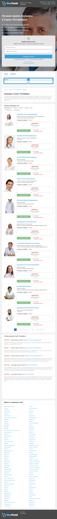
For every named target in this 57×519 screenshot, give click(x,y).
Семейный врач (32, 450)
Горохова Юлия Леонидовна (26, 178)
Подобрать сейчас (28, 56)
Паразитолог (32, 419)
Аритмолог (6, 419)
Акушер (18, 116)
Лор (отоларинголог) (8, 478)
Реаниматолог (32, 439)
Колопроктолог (7, 471)
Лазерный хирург (8, 474)
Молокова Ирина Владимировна (27, 200)
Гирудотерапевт (7, 447)
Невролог (6, 491)
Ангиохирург (7, 412)
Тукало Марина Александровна (27, 157)
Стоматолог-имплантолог (34, 461)
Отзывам (26, 107)
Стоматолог (31, 458)
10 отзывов (34, 234)
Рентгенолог (32, 443)
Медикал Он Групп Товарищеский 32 (32, 340)
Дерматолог (6, 452)
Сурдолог (31, 472)
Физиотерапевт (32, 487)
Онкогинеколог (29, 224)
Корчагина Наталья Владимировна (28, 265)
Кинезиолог (6, 467)
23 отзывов (34, 169)
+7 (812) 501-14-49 (48, 4)
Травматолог (32, 478)
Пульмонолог (32, 436)
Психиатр (31, 430)
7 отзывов (35, 277)
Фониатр (31, 491)
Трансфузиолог (32, 480)
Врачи (6, 74)
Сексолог (31, 448)
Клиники (13, 74)
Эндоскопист (32, 504)
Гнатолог (6, 448)
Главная (6, 89)
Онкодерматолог (8, 506)
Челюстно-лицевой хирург (35, 498)
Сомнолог (31, 452)
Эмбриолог (31, 500)
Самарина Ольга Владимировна (27, 114)
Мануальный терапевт (9, 483)
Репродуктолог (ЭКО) (34, 445)
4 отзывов (35, 298)
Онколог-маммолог (33, 408)
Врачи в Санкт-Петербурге (15, 89)
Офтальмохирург (33, 417)
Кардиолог (6, 463)
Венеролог (6, 423)
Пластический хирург (33, 423)
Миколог (6, 487)
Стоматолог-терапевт (34, 469)
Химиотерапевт (32, 494)
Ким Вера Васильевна (24, 286)
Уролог (30, 485)
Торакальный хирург (33, 476)
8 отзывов (35, 255)
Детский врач (16, 110)
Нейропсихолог (7, 493)
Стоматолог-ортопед (33, 465)
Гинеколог (23, 116)
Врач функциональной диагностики (12, 430)
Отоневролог (32, 415)
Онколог (31, 406)
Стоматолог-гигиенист (34, 460)
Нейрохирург (7, 496)
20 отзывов (34, 191)
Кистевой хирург (7, 469)
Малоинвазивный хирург (9, 480)
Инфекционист (7, 461)
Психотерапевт (32, 434)
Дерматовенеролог (8, 450)
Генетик (5, 437)
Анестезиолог (7, 415)
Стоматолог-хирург (33, 471)
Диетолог (6, 458)
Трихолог (31, 482)
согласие (27, 59)
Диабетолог (6, 456)
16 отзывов (34, 212)
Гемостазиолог (7, 436)
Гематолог (6, 434)
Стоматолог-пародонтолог (35, 467)
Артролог (6, 421)
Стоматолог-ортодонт (34, 463)
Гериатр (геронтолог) (8, 441)
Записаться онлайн (23, 130)
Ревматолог (31, 441)
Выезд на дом (8, 110)
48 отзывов (34, 126)
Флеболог (31, 489)
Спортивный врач (33, 456)
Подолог (31, 425)
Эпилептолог (32, 506)
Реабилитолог (32, 437)
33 (41, 329)
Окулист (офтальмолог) (9, 502)
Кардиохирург (7, 465)
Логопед (6, 476)
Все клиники (23, 513)
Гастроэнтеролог (8, 432)
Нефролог (6, 500)
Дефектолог (6, 454)
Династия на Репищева (31, 365)
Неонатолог (6, 498)
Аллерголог (6, 410)
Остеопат (31, 413)
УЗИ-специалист (29, 116)
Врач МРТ (6, 428)
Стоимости (20, 107)
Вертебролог (7, 425)
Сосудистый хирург (33, 454)
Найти (28, 82)
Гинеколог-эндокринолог (39, 116)
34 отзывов (34, 148)
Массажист (6, 485)
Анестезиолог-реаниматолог (10, 417)
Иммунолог (6, 460)
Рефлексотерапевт (33, 447)
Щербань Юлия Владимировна (26, 135)
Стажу (31, 107)
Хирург (30, 496)
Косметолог (6, 472)
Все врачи (22, 512)
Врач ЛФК (6, 426)
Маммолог (28, 245)
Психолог (31, 432)
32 (38, 329)
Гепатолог (6, 439)
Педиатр (31, 421)
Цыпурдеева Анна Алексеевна (26, 221)
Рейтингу (15, 107)
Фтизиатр (31, 493)
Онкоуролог (31, 410)
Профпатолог (32, 428)
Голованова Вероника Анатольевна (28, 243)
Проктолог (31, 426)
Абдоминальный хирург (9, 406)
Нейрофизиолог (7, 494)
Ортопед (31, 412)
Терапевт (31, 474)
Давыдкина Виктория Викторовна (28, 308)
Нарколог (6, 489)
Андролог (6, 413)
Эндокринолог (32, 502)
